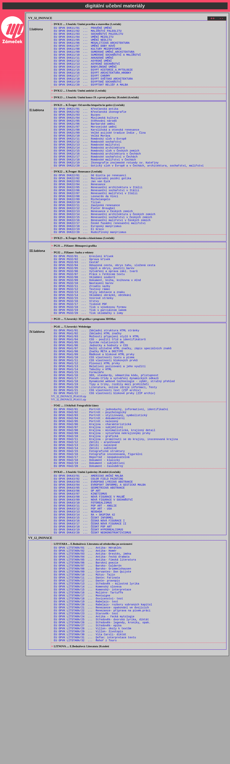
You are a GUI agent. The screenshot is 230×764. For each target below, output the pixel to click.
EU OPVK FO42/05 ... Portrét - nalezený (86, 489)
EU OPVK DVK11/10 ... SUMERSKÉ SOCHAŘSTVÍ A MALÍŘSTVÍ (97, 61)
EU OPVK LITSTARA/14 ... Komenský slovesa (88, 683)
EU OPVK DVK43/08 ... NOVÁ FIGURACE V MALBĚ (89, 578)
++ (212, 18)
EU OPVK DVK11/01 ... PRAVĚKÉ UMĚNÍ (83, 29)
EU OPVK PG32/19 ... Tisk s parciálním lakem (90, 360)
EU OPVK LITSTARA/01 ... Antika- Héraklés (88, 637)
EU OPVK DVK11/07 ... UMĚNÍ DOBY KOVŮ (84, 50)
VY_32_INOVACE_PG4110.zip (68, 460)
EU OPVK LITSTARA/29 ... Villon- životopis (88, 737)
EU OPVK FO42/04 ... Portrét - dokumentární (89, 485)
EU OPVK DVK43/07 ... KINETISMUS (80, 575)
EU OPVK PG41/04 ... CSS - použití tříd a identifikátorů (100, 394)
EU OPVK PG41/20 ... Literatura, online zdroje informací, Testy (105, 450)
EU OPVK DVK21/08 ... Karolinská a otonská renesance (96, 148)
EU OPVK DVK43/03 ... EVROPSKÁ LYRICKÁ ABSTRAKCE (93, 560)
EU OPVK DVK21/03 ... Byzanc (77, 130)
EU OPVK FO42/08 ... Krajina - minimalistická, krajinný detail (104, 500)
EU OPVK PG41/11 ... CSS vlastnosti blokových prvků (96, 418)
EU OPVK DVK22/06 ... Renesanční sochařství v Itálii (96, 219)
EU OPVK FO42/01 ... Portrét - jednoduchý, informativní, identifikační (111, 475)
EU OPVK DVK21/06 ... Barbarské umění (84, 141)
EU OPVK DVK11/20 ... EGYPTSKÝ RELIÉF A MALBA (91, 96)
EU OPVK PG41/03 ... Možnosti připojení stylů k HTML (96, 390)
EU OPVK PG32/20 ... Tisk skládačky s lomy (88, 363)
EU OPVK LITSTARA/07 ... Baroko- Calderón (88, 658)
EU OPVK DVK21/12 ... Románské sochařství (88, 162)
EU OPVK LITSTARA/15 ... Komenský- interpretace (92, 687)
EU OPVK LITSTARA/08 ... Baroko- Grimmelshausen (92, 662)
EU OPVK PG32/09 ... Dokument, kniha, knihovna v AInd (97, 324)
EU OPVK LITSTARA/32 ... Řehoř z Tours (85, 747)
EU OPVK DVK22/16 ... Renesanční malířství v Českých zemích (102, 255)
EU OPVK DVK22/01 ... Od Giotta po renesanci (90, 202)
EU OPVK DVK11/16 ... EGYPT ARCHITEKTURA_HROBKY (92, 82)
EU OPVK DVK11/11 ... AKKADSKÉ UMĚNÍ (83, 64)
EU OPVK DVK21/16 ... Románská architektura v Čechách (97, 176)
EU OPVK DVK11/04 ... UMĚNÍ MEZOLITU (83, 39)
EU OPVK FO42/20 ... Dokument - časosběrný (88, 542)
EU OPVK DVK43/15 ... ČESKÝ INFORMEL (83, 603)
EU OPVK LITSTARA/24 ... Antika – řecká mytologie (94, 719)
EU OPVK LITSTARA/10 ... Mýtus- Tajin (84, 669)
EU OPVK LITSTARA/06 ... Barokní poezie (86, 655)
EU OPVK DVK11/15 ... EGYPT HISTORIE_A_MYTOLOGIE (93, 79)
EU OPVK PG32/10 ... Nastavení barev (83, 328)
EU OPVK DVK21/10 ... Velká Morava (82, 155)
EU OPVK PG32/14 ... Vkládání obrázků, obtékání (92, 342)
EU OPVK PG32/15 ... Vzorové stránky (83, 346)
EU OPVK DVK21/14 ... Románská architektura (89, 169)
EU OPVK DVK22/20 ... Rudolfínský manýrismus (90, 269)
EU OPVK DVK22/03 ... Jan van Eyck (82, 209)
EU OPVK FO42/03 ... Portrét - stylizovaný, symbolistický (100, 482)
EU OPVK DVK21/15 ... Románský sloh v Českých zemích (96, 173)
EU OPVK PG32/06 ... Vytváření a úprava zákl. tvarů (96, 314)
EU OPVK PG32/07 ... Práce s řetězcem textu (89, 317)
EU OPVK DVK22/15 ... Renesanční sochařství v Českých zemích (103, 251)
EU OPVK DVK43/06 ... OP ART (77, 571)
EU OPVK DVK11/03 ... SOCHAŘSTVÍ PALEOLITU (88, 36)
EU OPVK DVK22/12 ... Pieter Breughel (84, 241)
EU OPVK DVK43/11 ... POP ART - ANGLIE (85, 589)
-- (221, 18)
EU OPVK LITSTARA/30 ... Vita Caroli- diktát (90, 740)
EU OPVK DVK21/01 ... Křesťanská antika (86, 123)
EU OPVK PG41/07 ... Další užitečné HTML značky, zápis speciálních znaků (112, 404)
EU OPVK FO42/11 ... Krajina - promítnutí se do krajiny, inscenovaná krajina (116, 510)
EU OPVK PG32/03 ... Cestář (76, 303)
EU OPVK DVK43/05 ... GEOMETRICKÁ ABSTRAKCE (89, 567)
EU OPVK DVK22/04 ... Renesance (79, 212)
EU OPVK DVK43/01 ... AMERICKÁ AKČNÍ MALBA (88, 553)
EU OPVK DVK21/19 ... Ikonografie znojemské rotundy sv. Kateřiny (106, 187)
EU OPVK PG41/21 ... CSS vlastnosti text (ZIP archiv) (97, 454)
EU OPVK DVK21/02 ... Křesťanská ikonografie (90, 127)
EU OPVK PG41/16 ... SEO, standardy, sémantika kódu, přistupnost (106, 436)
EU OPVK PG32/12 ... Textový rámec (82, 335)
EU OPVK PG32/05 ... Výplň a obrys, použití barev (94, 310)
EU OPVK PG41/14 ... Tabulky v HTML (83, 429)
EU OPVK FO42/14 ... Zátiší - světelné (85, 521)
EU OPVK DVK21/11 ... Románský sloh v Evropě (90, 159)
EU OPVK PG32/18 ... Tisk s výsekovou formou (90, 356)
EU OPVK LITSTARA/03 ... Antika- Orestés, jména (92, 644)
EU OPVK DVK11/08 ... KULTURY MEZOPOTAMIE (88, 54)
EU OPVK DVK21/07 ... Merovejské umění (85, 144)
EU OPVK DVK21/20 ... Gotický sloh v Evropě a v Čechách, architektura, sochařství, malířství (129, 191)
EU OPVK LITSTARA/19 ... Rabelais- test (86, 701)
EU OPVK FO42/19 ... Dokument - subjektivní (89, 539)
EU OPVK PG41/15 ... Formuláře (79, 433)
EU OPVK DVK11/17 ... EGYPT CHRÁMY (82, 86)
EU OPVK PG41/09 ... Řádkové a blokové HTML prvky (94, 411)
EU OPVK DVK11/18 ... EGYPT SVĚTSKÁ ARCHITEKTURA (93, 89)
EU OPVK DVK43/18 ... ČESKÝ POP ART (83, 614)
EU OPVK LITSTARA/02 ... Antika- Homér (85, 641)
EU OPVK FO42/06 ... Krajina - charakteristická (92, 493)
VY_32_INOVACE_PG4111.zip (68, 464)
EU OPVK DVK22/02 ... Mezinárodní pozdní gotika (92, 205)
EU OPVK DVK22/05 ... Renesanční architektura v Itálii (98, 216)
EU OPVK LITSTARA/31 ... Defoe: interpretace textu (95, 744)
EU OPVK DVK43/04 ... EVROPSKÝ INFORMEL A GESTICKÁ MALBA (100, 564)
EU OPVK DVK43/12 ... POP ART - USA (83, 592)
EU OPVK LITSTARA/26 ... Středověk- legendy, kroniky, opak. (102, 726)
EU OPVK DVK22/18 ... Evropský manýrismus (88, 262)
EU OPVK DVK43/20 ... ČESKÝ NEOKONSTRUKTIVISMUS (92, 621)
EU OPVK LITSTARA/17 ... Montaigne (82, 694)
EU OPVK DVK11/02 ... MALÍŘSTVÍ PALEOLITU (88, 32)
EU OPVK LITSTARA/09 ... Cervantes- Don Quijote (92, 666)
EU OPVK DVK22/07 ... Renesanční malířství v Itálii (96, 223)
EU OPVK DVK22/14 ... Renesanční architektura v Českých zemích (104, 248)
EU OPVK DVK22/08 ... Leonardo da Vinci (86, 227)
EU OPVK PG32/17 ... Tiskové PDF (80, 353)
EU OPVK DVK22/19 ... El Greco (79, 266)
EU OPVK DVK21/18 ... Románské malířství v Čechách (95, 184)
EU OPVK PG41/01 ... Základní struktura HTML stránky (96, 383)
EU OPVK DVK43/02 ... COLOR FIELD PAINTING (88, 557)
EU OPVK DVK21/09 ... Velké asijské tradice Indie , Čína (100, 152)
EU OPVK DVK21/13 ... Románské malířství (87, 166)
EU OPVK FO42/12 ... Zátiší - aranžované (87, 514)
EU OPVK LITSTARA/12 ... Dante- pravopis (87, 676)
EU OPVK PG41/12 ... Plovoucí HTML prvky (87, 422)
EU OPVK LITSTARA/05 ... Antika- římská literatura (95, 651)
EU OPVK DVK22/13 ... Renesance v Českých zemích (93, 244)
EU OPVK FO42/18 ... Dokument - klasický (87, 535)
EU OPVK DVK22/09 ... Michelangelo (82, 230)
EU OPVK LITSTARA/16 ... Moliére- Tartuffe (88, 690)
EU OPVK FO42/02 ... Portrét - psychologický (90, 478)
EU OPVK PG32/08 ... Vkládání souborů (84, 321)
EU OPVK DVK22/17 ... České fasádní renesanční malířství (100, 258)
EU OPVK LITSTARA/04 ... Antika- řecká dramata (92, 648)
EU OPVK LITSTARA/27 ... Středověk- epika (88, 729)
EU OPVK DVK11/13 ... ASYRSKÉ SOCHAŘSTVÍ (87, 71)
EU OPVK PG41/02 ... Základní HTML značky (88, 386)
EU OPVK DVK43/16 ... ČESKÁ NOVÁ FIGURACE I (89, 607)
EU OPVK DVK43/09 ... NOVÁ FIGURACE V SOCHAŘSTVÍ (93, 582)
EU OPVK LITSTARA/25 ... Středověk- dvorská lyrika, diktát (101, 722)
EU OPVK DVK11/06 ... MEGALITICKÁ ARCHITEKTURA (92, 47)
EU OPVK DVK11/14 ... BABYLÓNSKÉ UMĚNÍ (85, 75)
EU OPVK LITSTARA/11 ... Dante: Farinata (87, 673)
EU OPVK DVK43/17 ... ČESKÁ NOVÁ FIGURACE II (90, 610)
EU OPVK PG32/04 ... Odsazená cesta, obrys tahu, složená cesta (104, 307)
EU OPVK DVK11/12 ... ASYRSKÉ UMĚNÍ (83, 68)
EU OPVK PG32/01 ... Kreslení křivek (83, 296)
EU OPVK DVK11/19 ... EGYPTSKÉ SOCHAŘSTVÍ (88, 93)
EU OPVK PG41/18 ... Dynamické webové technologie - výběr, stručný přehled (114, 443)
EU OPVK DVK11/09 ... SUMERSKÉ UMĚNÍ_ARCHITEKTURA (94, 57)
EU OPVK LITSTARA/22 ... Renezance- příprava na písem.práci (102, 712)
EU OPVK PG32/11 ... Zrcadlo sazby (82, 332)
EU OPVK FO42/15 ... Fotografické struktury (89, 525)
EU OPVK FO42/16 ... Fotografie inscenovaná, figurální (98, 528)
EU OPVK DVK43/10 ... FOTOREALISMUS (83, 585)
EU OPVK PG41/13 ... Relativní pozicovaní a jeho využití (100, 425)
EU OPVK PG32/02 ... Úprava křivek (82, 300)
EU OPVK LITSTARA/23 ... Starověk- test (86, 715)
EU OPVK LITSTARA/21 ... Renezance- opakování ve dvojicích (101, 708)
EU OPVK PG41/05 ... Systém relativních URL (89, 397)
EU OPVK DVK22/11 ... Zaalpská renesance (87, 237)
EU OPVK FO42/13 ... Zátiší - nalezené (85, 517)
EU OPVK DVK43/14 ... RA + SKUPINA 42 (84, 599)
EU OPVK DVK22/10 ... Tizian (77, 234)
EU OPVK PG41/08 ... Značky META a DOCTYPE (88, 408)
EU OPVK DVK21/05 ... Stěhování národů (85, 137)
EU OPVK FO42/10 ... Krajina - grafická (86, 507)
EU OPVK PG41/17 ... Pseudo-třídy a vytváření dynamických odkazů (106, 440)
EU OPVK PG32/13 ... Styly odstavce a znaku (89, 339)
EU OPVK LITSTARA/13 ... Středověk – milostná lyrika (96, 680)
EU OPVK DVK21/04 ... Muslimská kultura (86, 134)
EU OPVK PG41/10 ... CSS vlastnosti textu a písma (94, 415)
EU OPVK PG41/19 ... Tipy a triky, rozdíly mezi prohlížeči (101, 447)
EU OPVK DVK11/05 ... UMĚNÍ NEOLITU (83, 43)
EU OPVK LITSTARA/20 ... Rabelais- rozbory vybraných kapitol (103, 705)
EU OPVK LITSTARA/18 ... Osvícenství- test (88, 698)
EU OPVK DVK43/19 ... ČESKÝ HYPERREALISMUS (88, 617)
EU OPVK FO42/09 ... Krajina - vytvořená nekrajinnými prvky (102, 503)
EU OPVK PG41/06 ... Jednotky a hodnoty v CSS (91, 401)
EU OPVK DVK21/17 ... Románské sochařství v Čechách (96, 180)
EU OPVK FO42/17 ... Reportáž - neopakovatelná (92, 532)
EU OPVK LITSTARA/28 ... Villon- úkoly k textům (92, 733)
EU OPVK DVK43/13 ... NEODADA (78, 596)
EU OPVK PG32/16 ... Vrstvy (76, 349)
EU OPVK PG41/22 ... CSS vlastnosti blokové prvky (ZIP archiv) (104, 457)
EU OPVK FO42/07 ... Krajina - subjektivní (88, 496)
